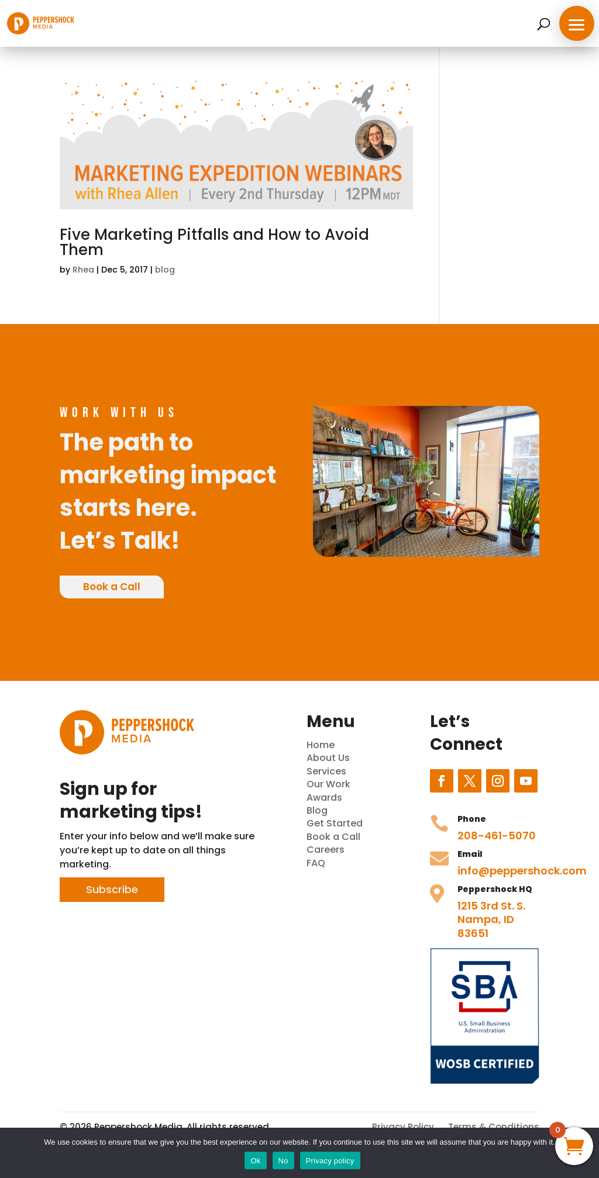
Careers (326, 849)
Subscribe (112, 889)
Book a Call (111, 587)
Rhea (83, 269)
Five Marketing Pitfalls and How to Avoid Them (214, 242)
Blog (317, 810)
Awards (324, 797)
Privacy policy (330, 1160)
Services (326, 771)
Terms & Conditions (493, 1127)
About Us (328, 757)
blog (165, 269)
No (283, 1160)
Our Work (328, 784)
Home (321, 745)
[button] (576, 23)
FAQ (316, 863)
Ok (255, 1160)
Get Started (335, 823)
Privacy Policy (403, 1127)
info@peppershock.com (522, 870)
